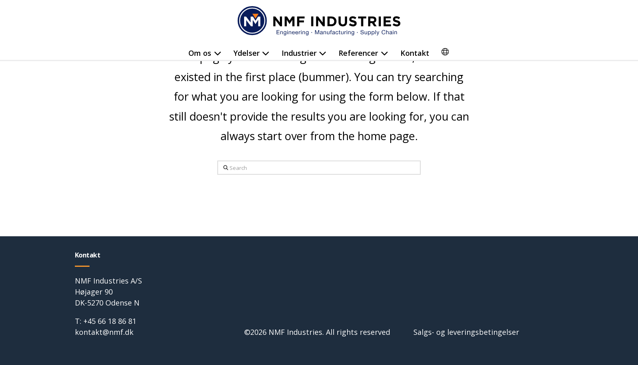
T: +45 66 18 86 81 (105, 321)
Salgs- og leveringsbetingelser (466, 332)
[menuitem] (445, 53)
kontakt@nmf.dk (104, 332)
